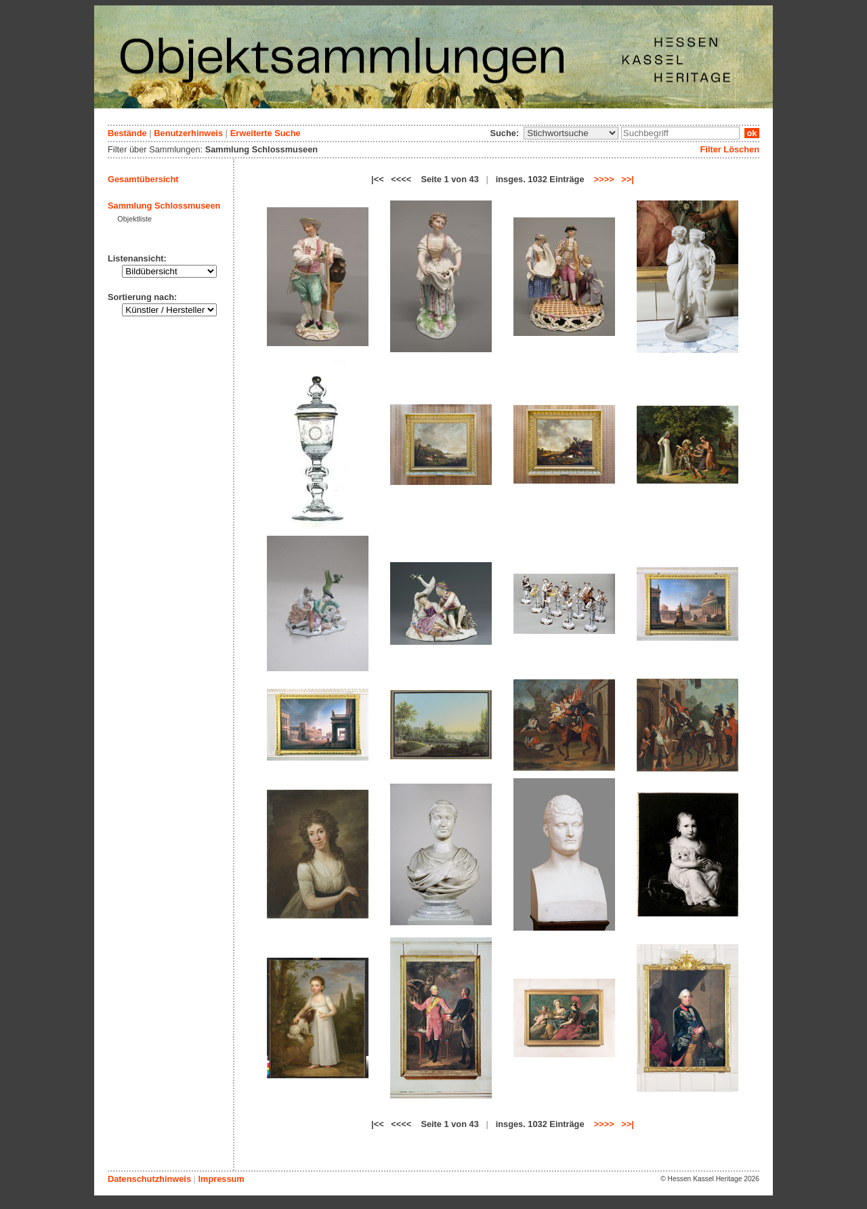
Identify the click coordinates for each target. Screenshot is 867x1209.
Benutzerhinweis (188, 133)
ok (751, 133)
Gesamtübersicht (143, 179)
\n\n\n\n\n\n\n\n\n (571, 133)
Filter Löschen (729, 149)
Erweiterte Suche (265, 133)
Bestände (127, 133)
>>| (627, 179)
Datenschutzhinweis (149, 1179)
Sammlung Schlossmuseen (164, 205)
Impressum (221, 1179)
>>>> (604, 179)
